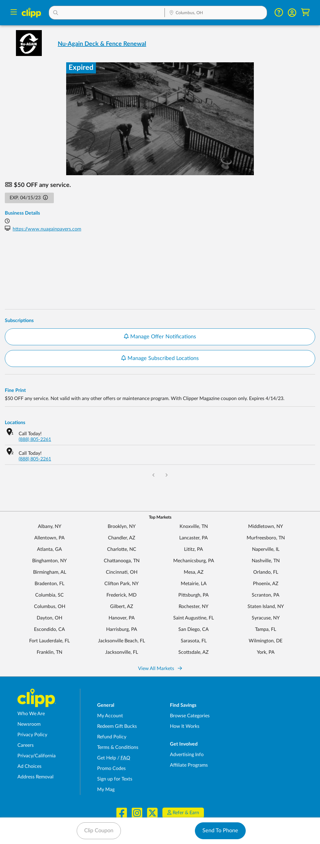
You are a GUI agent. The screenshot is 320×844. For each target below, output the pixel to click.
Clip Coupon (98, 830)
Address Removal (35, 776)
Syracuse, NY (266, 618)
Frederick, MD (121, 595)
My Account (110, 715)
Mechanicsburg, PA (193, 560)
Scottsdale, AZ (193, 652)
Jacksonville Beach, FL (121, 640)
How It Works (184, 726)
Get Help (106, 758)
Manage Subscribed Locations (160, 358)
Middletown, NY (265, 526)
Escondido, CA (49, 629)
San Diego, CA (193, 629)
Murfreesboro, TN (266, 537)
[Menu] (14, 12)
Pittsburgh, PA (193, 595)
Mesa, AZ (194, 572)
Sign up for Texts (114, 779)
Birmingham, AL (49, 572)
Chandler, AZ (121, 537)
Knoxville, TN (194, 526)
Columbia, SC (49, 595)
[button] (107, 13)
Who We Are (31, 713)
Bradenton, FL (49, 583)
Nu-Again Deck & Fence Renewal (102, 44)
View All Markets (160, 668)
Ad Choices (29, 766)
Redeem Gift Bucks (117, 726)
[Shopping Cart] (305, 12)
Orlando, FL (265, 572)
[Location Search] (215, 13)
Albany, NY (49, 526)
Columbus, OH (49, 606)
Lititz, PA (193, 549)
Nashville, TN (266, 560)
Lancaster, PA (193, 537)
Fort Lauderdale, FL (49, 640)
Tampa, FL (265, 629)
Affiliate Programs (189, 765)
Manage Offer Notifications (160, 337)
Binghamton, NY (49, 560)
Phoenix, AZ (265, 583)
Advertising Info (187, 754)
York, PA (266, 652)
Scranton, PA (265, 595)
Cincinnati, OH (121, 572)
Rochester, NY (193, 606)
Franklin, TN (49, 652)
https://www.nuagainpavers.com (47, 229)
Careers (25, 745)
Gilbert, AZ (121, 606)
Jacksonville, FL (121, 652)
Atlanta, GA (49, 549)
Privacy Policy (32, 734)
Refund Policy (111, 736)
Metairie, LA (194, 583)
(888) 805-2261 (35, 439)
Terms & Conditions (117, 747)
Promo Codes (111, 768)
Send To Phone (220, 830)
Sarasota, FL (194, 640)
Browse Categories (190, 715)
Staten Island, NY (266, 606)
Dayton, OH (49, 618)
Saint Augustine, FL (193, 618)
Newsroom (29, 724)
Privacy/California (36, 755)
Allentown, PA (49, 537)
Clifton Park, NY (121, 583)
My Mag (106, 789)
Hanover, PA (122, 618)
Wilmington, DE (265, 640)
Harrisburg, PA (121, 629)
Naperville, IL (265, 549)
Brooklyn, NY (122, 526)
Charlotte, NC (121, 549)
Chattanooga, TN (122, 560)
